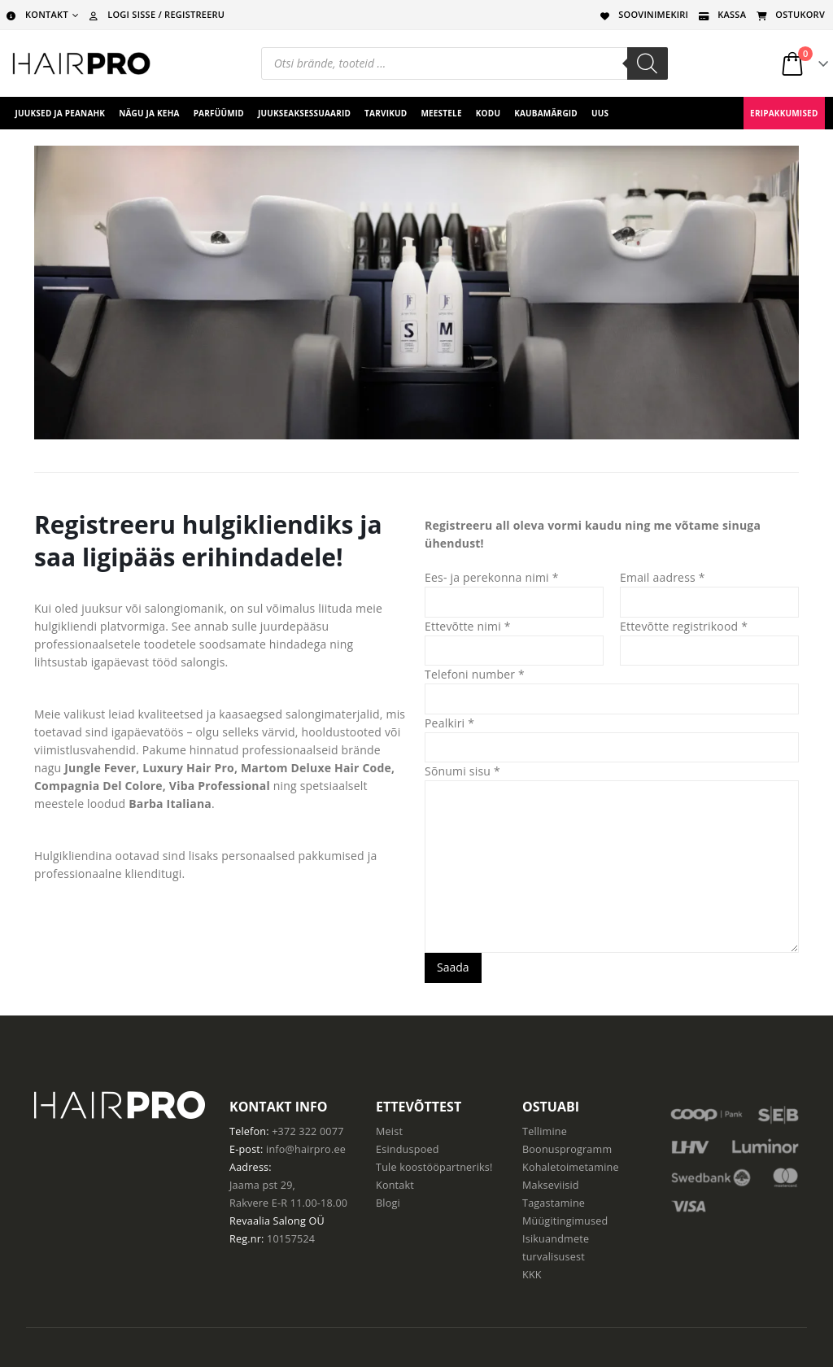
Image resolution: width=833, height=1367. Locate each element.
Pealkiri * (449, 723)
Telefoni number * (475, 674)
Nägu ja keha (149, 113)
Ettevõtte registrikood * (684, 626)
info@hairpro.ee (306, 1149)
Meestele (441, 113)
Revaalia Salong (267, 1221)
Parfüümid (219, 113)
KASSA (721, 14)
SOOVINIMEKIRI (642, 14)
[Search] (647, 63)
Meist (389, 1131)
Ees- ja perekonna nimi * (492, 577)
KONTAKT (36, 14)
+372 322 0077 (307, 1131)
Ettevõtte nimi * (468, 626)
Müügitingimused (565, 1221)
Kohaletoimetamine (570, 1167)
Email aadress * (662, 577)
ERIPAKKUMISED (784, 113)
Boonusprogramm (567, 1149)
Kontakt (395, 1185)
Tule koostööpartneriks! (434, 1167)
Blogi (388, 1203)
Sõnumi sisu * (462, 771)
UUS (599, 113)
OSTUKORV (789, 14)
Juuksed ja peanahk (60, 113)
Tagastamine (553, 1203)
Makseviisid (550, 1185)
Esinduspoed (407, 1149)
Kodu (488, 113)
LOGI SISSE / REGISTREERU (155, 14)
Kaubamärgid (546, 113)
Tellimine (544, 1131)
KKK (532, 1275)
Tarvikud (385, 113)
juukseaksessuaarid (304, 113)
